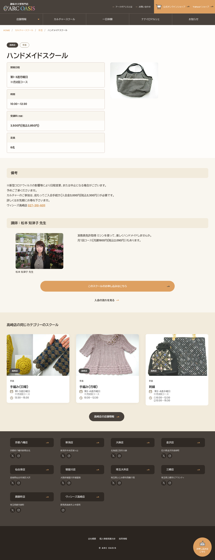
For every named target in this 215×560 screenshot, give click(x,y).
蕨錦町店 (20, 496)
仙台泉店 (20, 469)
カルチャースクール (64, 19)
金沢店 (170, 442)
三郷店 (170, 469)
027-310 (33, 205)
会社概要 (92, 538)
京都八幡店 (21, 442)
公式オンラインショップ (174, 6)
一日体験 (107, 19)
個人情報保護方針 (107, 538)
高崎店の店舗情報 (104, 416)
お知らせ (193, 19)
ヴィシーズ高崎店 (75, 496)
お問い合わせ (145, 6)
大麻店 (119, 442)
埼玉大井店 (122, 469)
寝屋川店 (71, 469)
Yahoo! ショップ (201, 6)
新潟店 (69, 442)
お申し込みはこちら (202, 550)
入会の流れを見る (104, 300)
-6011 (42, 205)
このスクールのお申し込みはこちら (107, 286)
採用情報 (123, 538)
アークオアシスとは (124, 6)
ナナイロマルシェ (150, 19)
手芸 (40, 30)
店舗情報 (21, 19)
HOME (6, 30)
